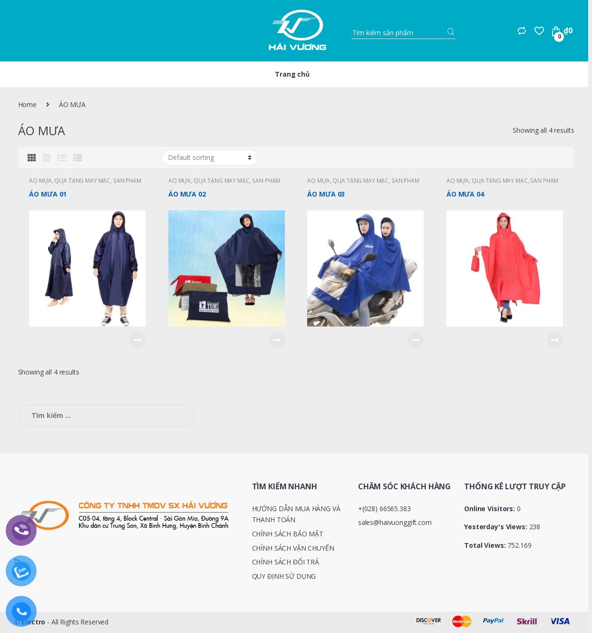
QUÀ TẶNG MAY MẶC (82, 181)
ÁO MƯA (40, 181)
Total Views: (485, 545)
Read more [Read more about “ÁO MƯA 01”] (137, 340)
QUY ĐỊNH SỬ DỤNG (284, 576)
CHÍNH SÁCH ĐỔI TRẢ (285, 561)
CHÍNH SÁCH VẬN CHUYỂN (293, 548)
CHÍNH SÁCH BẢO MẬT (287, 533)
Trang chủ (292, 74)
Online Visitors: (490, 508)
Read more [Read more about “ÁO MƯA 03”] (415, 340)
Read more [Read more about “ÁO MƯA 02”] (276, 340)
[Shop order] (210, 157)
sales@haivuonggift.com (395, 522)
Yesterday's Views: (496, 527)
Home (27, 104)
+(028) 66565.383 (384, 508)
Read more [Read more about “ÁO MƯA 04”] (554, 340)
